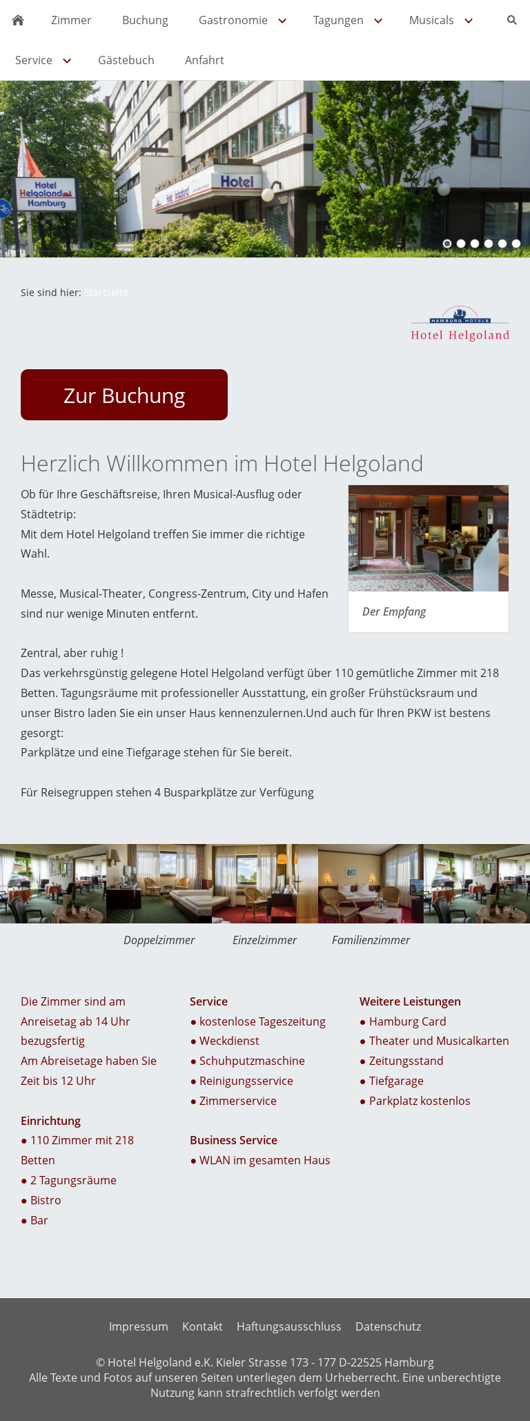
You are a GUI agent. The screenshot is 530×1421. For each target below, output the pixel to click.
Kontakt (202, 1326)
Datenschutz (388, 1326)
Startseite (106, 292)
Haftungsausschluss (289, 1326)
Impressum (138, 1326)
